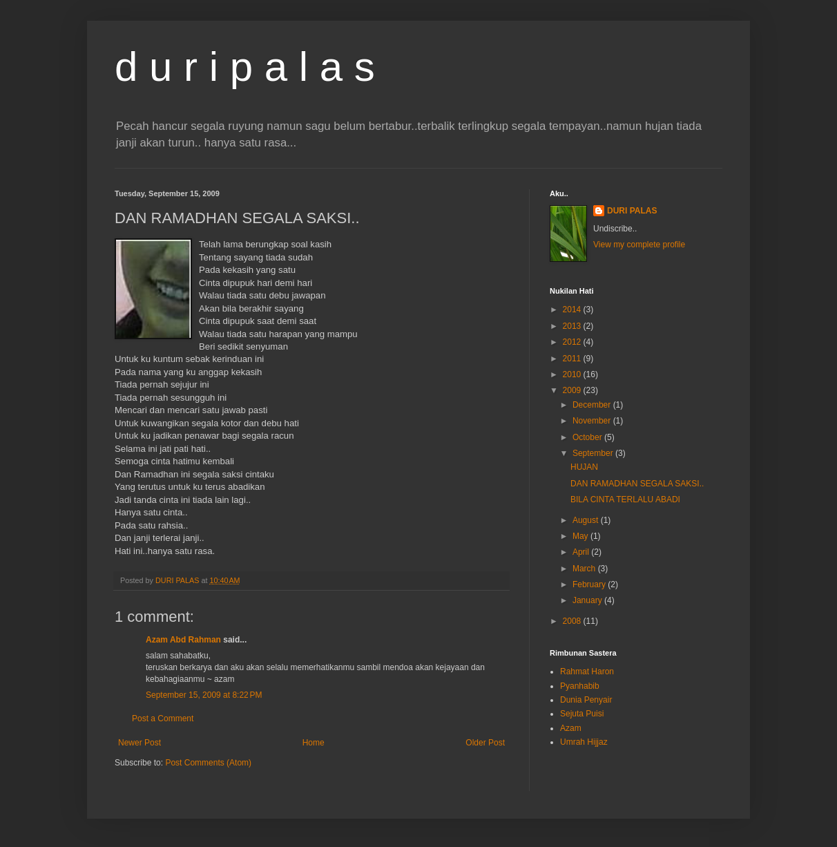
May (581, 536)
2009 (573, 390)
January (588, 600)
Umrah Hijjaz (584, 742)
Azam (570, 728)
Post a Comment (162, 718)
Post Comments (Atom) (208, 763)
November (593, 421)
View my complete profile (639, 244)
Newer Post (139, 743)
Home (313, 743)
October (588, 437)
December (593, 405)
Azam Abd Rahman (183, 640)
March (585, 568)
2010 (573, 374)
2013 (573, 326)
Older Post (485, 743)
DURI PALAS (632, 211)
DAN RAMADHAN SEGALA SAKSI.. (637, 483)
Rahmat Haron (587, 671)
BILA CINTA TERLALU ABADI (625, 499)
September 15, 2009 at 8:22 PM (204, 695)
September (594, 453)
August (587, 520)
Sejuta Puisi (582, 713)
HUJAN (584, 467)
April (582, 552)
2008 (573, 621)
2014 (573, 309)
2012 (573, 342)
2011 (573, 358)
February (590, 584)
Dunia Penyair (586, 700)
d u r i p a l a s (245, 67)
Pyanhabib (579, 686)
